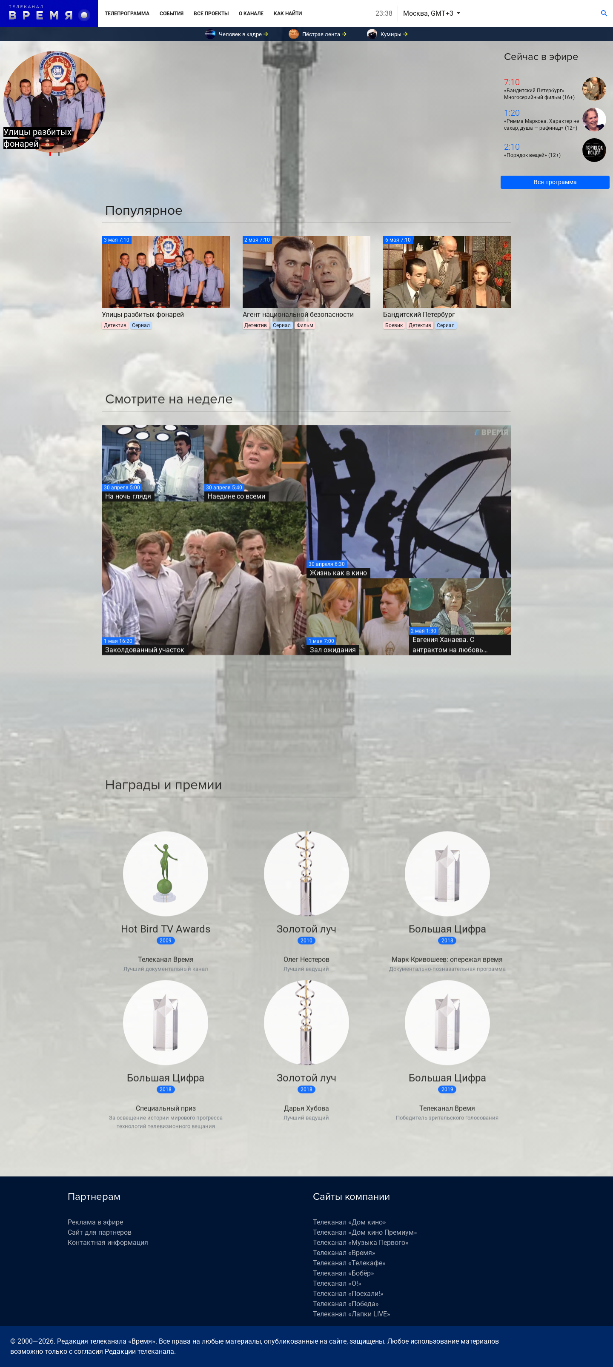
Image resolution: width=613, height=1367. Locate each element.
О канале (251, 14)
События (171, 14)
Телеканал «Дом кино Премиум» (365, 1232)
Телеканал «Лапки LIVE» (351, 1314)
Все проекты (211, 14)
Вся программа (555, 182)
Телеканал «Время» (344, 1253)
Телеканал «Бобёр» (343, 1273)
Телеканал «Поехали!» (348, 1294)
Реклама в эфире (95, 1222)
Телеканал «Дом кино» (349, 1222)
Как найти (288, 14)
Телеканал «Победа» (346, 1304)
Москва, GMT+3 (429, 13)
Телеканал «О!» (337, 1283)
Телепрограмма (127, 14)
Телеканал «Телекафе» (349, 1263)
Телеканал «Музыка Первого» (361, 1243)
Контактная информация (108, 1243)
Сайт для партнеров (100, 1232)
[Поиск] (604, 13)
